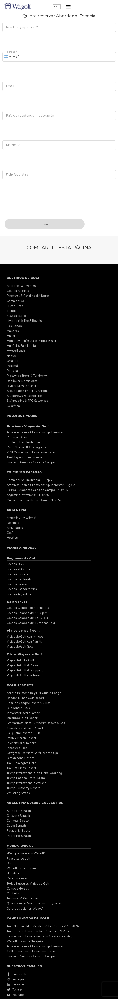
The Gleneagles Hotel (22, 763)
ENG (95, 6)
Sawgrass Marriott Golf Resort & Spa (33, 753)
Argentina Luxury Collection (35, 803)
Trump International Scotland (27, 783)
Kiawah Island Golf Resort (25, 728)
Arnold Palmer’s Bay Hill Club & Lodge (34, 693)
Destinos (13, 523)
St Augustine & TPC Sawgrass (27, 401)
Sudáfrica (13, 406)
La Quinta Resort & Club (23, 733)
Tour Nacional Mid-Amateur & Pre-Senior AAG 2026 (43, 926)
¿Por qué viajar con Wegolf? (26, 853)
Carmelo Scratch (18, 821)
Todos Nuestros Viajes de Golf (28, 884)
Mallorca (13, 331)
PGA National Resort (21, 743)
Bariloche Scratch (19, 811)
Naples (12, 356)
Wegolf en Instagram (21, 869)
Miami (11, 336)
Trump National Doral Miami (26, 778)
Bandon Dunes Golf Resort (25, 698)
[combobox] (11, 56)
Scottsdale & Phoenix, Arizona (27, 391)
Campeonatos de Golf (28, 918)
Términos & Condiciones (23, 898)
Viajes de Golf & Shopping (25, 670)
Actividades (15, 528)
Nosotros (13, 873)
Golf (10, 533)
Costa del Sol (16, 301)
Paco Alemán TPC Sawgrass (26, 447)
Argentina (16, 510)
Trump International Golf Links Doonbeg (34, 773)
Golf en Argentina (19, 594)
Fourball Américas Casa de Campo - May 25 (37, 490)
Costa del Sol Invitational (24, 442)
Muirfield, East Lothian (22, 346)
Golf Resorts (20, 685)
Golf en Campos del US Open (27, 613)
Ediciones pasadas (24, 472)
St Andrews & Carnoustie (24, 396)
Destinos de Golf (23, 278)
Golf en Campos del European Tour (31, 623)
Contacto (13, 894)
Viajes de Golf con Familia (25, 642)
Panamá (12, 366)
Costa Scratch (16, 826)
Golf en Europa (17, 584)
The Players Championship (25, 457)
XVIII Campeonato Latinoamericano (31, 452)
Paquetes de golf (18, 859)
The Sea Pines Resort (21, 768)
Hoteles (12, 538)
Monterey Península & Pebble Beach (32, 341)
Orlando (12, 361)
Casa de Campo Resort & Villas (29, 703)
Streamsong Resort (20, 758)
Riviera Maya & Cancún (22, 386)
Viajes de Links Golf (20, 660)
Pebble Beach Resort (21, 738)
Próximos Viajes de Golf (28, 426)
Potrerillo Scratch (19, 836)
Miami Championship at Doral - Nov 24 (34, 500)
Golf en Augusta (18, 291)
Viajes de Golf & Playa (22, 665)
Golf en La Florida (19, 579)
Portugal (13, 371)
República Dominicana (22, 381)
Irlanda (11, 311)
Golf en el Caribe (18, 569)
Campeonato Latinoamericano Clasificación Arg (39, 936)
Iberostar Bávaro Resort (23, 713)
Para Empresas (17, 878)
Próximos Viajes (22, 415)
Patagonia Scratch (19, 831)
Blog (10, 864)
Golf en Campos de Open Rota (28, 608)
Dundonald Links (18, 708)
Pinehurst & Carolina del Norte (28, 296)
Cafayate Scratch (18, 816)
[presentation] (36, 208)
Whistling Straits (18, 793)
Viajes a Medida (21, 547)
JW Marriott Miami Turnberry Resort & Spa (36, 723)
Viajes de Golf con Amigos (25, 637)
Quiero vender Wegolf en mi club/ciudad (34, 903)
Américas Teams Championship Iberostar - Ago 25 (42, 485)
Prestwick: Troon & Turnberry (27, 376)
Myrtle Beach (16, 351)
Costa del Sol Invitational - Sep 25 (30, 480)
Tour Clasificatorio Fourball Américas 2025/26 (39, 931)
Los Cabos (14, 326)
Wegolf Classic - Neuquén (25, 941)
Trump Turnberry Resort (23, 788)
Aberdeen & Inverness (22, 286)
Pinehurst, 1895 (18, 748)
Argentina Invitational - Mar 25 (28, 495)
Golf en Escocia (17, 574)
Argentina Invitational (21, 518)
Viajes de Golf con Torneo (24, 675)
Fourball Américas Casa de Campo (31, 462)
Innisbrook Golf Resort (22, 718)
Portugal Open (17, 437)
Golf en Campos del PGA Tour (28, 618)
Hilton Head (15, 306)
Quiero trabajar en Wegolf (25, 909)
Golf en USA (15, 564)
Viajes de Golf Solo (20, 647)
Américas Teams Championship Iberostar (35, 432)
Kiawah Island (16, 316)
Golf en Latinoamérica (22, 589)
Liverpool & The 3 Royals (24, 321)
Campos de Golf (18, 889)
